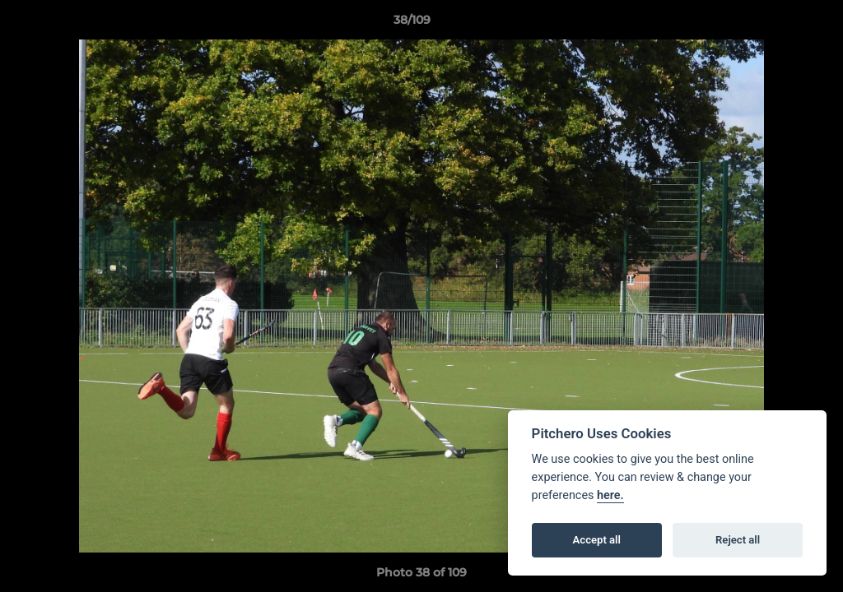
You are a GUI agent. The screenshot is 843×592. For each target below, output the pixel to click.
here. (610, 495)
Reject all (737, 540)
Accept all (597, 540)
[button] (774, 23)
